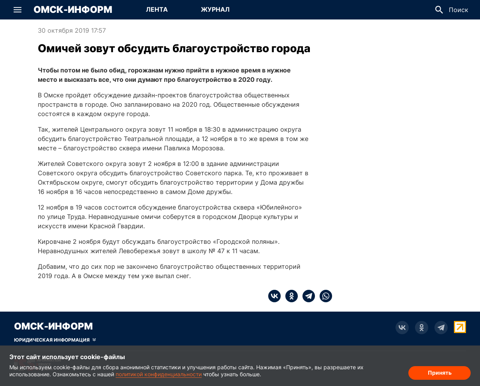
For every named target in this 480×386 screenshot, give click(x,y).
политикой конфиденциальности (159, 374)
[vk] (274, 296)
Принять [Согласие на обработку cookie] (440, 372)
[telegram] (306, 296)
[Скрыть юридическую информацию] (55, 340)
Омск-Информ (72, 9)
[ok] (289, 296)
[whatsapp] (323, 296)
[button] (17, 9)
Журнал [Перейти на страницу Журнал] (215, 9)
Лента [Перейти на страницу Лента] (157, 9)
